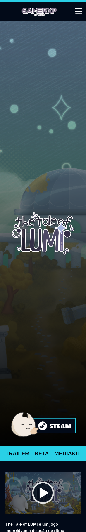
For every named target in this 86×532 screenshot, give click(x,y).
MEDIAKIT (67, 453)
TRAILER (17, 453)
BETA (41, 453)
